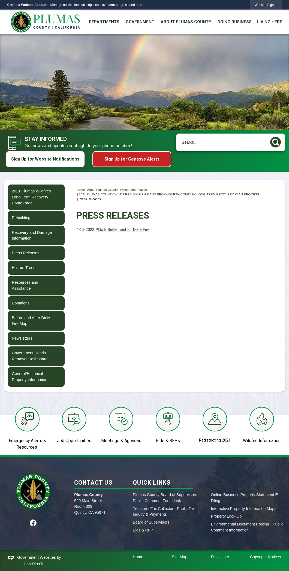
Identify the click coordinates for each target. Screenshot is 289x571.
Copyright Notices (265, 557)
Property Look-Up (226, 516)
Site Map (179, 557)
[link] (266, 5)
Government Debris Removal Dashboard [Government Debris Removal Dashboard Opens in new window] (29, 356)
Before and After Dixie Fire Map (31, 321)
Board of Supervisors (151, 522)
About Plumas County (102, 189)
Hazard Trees (23, 267)
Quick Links (152, 482)
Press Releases (25, 253)
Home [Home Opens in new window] (138, 557)
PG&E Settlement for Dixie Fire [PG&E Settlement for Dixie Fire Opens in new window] (122, 229)
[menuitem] (104, 22)
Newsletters (22, 338)
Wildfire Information (133, 189)
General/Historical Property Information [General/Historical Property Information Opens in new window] (29, 376)
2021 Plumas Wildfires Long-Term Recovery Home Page (31, 197)
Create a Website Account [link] (27, 5)
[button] (277, 141)
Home (80, 189)
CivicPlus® (33, 564)
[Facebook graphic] (33, 522)
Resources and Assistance (25, 285)
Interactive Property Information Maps (243, 508)
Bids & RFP (143, 530)
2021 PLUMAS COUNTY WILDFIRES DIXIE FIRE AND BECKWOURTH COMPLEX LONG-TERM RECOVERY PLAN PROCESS (169, 194)
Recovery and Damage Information (32, 235)
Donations (20, 303)
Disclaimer (220, 557)
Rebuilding (21, 218)
